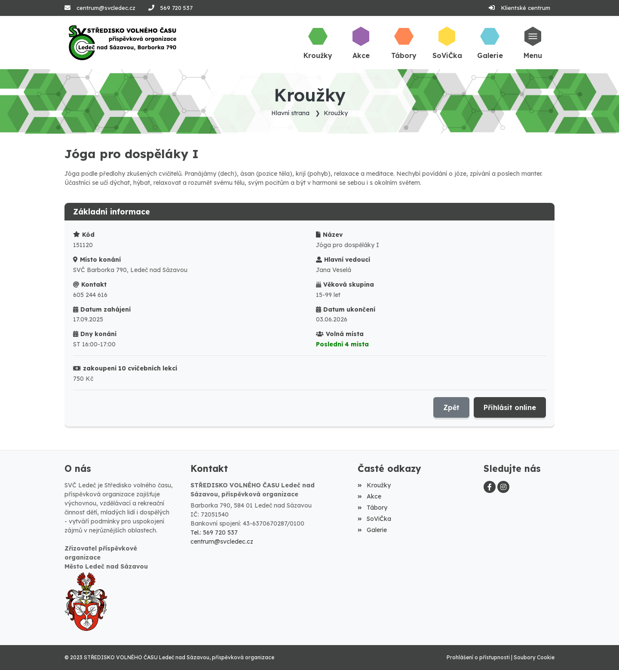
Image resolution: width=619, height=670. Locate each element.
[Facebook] (490, 487)
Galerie (372, 530)
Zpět (451, 407)
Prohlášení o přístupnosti (478, 657)
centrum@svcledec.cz (106, 7)
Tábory (372, 507)
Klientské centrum (525, 7)
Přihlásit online (510, 407)
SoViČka (374, 519)
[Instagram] (503, 487)
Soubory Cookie (534, 657)
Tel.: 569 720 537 (214, 532)
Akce (369, 496)
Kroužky (336, 113)
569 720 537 (176, 7)
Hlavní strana (290, 113)
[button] (533, 42)
